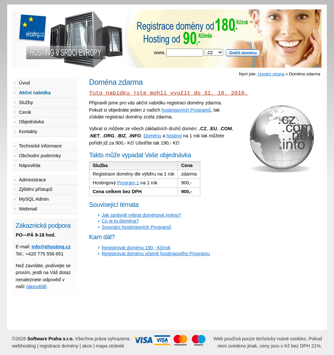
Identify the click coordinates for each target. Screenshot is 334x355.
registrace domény (59, 345)
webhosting (24, 345)
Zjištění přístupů (35, 189)
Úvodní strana (271, 73)
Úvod (24, 82)
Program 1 (128, 182)
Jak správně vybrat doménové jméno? (141, 215)
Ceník (25, 112)
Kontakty (28, 131)
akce (87, 345)
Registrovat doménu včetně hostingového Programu (156, 253)
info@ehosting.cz (51, 246)
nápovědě (36, 286)
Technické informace (40, 145)
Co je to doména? (120, 221)
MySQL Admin (34, 199)
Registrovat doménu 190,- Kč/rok (136, 247)
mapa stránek (110, 345)
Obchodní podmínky (40, 155)
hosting (174, 135)
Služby (26, 102)
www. (207, 52)
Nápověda (29, 165)
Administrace (32, 179)
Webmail (28, 208)
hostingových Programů (186, 110)
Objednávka (31, 121)
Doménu (152, 135)
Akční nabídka (35, 92)
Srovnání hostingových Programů (136, 227)
